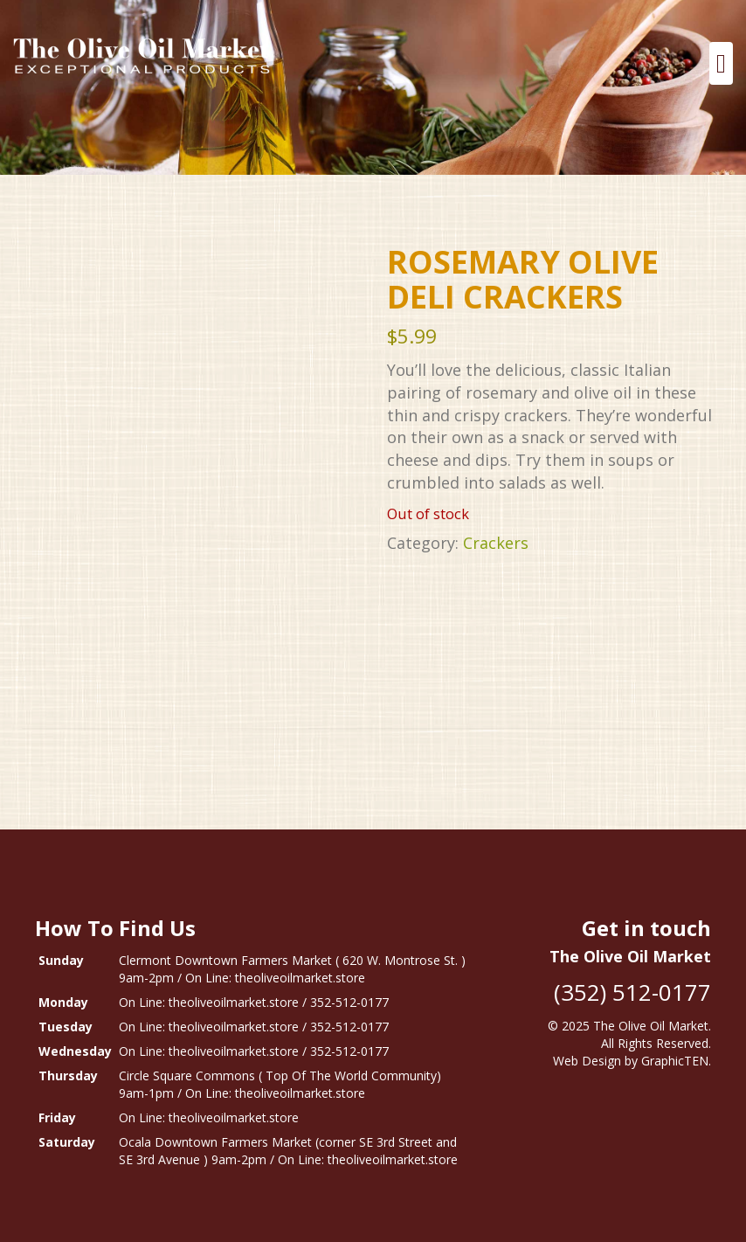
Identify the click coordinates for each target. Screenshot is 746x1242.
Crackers (495, 542)
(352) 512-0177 (632, 992)
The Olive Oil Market (650, 1025)
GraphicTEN (674, 1060)
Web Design (587, 1060)
